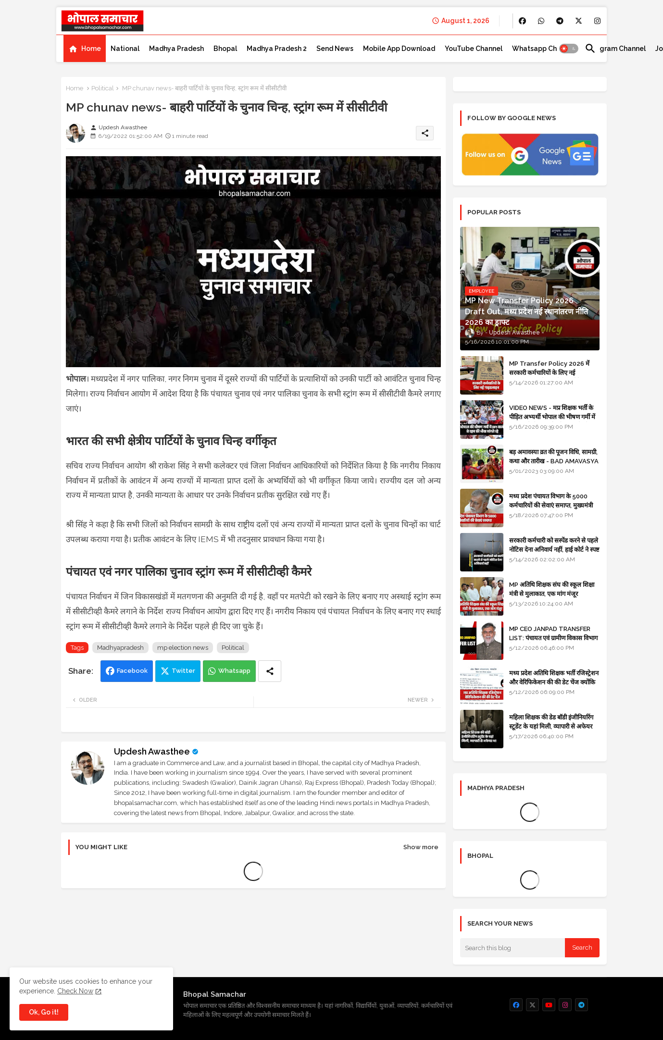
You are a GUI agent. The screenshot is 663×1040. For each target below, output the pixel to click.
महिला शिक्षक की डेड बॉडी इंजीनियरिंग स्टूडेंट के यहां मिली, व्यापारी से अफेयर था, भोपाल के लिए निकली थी (551, 726)
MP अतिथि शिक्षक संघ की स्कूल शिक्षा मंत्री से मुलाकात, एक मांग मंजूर (551, 589)
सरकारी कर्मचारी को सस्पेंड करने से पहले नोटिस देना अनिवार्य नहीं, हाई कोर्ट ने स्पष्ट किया (554, 549)
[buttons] (522, 20)
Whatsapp (234, 670)
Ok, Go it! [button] (44, 1012)
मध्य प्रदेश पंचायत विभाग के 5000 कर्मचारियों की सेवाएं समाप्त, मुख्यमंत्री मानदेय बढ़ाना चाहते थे (551, 505)
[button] (568, 48)
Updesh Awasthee (152, 751)
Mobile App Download (399, 48)
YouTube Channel (473, 48)
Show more (420, 847)
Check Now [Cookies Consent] (75, 991)
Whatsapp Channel (543, 48)
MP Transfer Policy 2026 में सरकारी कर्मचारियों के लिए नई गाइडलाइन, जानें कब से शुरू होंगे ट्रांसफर (553, 372)
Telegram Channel (615, 48)
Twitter (183, 670)
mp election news (182, 647)
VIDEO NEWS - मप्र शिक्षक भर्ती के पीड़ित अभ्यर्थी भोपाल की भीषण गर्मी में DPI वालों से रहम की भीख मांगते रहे (552, 416)
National (125, 48)
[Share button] (269, 671)
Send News (334, 48)
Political (102, 88)
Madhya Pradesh (176, 48)
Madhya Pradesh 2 (277, 48)
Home (91, 48)
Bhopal (225, 48)
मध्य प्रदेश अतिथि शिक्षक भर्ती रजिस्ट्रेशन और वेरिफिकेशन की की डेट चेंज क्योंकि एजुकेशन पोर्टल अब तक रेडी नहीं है (554, 681)
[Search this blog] (512, 947)
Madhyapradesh (120, 647)
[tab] (84, 48)
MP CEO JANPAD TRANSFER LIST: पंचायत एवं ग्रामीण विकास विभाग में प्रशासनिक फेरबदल (553, 637)
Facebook (132, 670)
